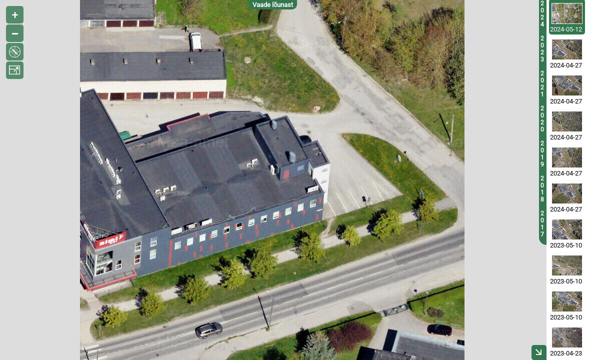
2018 (542, 189)
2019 (542, 154)
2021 (542, 84)
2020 (542, 119)
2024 (542, 14)
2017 (542, 224)
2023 (542, 49)
